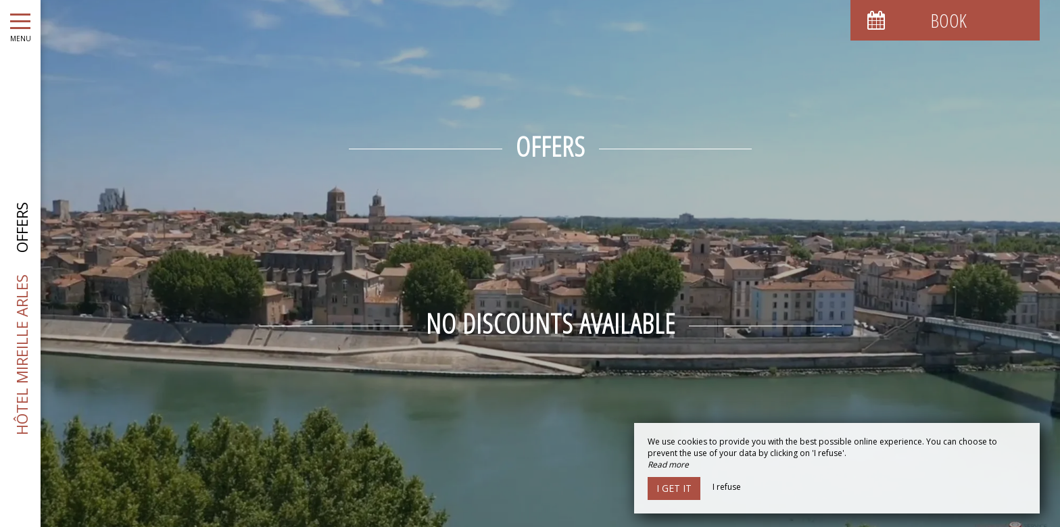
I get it (674, 488)
